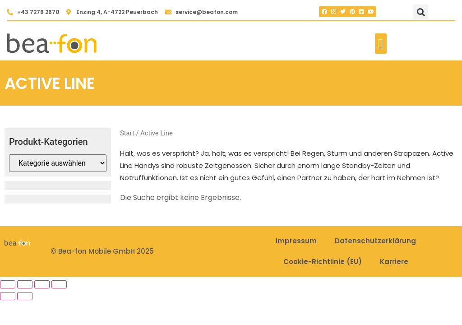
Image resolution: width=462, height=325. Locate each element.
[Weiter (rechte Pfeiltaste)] (24, 296)
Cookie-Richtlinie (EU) (322, 261)
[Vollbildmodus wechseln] (24, 284)
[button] (420, 12)
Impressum (296, 241)
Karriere (394, 261)
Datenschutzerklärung (375, 241)
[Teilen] (42, 284)
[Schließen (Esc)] (59, 284)
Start (127, 133)
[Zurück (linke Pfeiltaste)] (7, 296)
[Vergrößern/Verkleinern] (7, 284)
